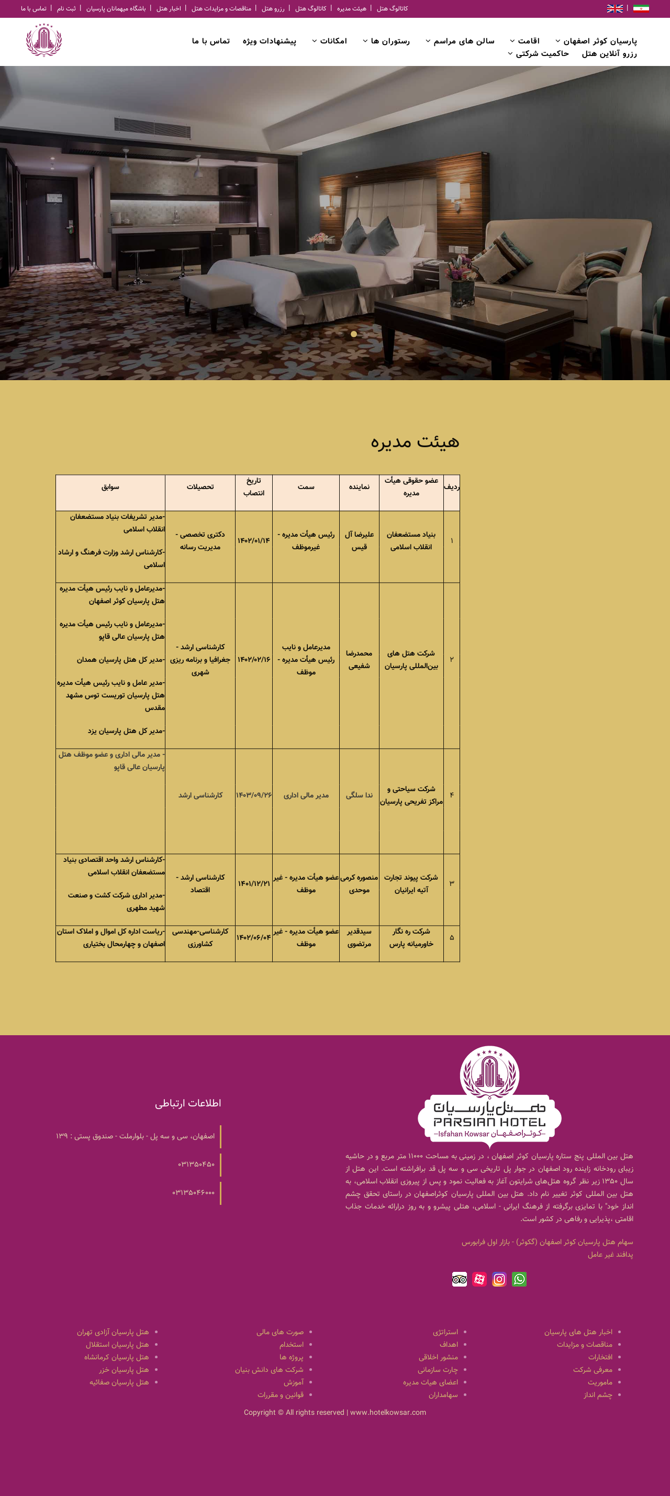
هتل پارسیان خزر (124, 1370)
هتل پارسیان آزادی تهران (113, 1332)
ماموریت (600, 1383)
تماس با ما (34, 9)
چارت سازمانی (438, 1370)
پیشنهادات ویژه (270, 42)
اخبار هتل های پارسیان (578, 1332)
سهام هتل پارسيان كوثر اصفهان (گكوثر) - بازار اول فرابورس (547, 1242)
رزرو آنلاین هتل (610, 54)
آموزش (294, 1383)
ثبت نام (66, 9)
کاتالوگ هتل (311, 9)
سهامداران (443, 1395)
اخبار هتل (169, 9)
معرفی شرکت (592, 1370)
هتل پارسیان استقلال (117, 1345)
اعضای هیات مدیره (430, 1383)
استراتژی (445, 1332)
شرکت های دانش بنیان (269, 1370)
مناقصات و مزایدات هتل (221, 9)
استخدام (292, 1345)
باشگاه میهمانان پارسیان (116, 9)
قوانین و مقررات (281, 1395)
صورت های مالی (280, 1332)
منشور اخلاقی (438, 1358)
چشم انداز (598, 1395)
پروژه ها (292, 1358)
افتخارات (600, 1358)
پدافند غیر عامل (610, 1255)
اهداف (449, 1345)
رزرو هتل (273, 9)
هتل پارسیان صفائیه (119, 1383)
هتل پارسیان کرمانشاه (116, 1358)
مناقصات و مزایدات (584, 1345)
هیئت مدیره (351, 9)
